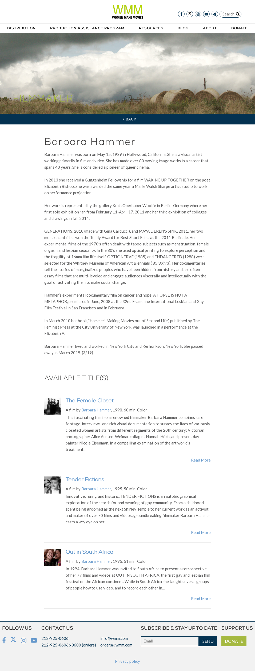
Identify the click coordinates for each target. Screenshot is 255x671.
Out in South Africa (89, 552)
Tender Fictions (85, 480)
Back (129, 119)
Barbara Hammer (96, 409)
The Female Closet (90, 401)
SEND (208, 641)
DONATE (234, 641)
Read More (201, 460)
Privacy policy (127, 661)
